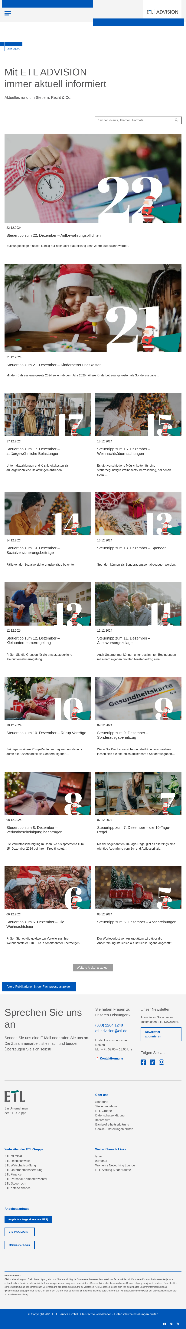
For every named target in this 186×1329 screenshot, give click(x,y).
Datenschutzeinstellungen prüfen (136, 1314)
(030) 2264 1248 (109, 1025)
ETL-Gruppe (103, 1110)
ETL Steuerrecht (15, 1183)
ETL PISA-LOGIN (18, 1231)
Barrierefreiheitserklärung (112, 1124)
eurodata (101, 1160)
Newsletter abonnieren (153, 1034)
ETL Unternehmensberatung (23, 1170)
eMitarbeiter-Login (19, 1245)
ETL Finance (13, 1174)
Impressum (102, 1120)
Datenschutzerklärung (110, 1115)
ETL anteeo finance (18, 1188)
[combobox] (138, 120)
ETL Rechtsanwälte (18, 1160)
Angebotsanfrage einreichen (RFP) (28, 1219)
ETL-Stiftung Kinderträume (113, 1170)
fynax (99, 1156)
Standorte (101, 1101)
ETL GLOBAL (14, 1156)
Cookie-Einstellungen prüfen (114, 1129)
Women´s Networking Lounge (115, 1165)
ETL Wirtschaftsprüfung (20, 1165)
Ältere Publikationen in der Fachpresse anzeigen (39, 986)
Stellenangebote (106, 1106)
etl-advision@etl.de (111, 1031)
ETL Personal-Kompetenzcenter (26, 1179)
